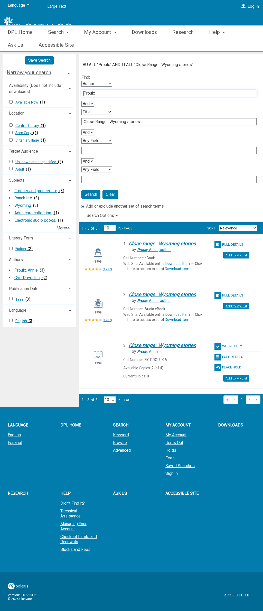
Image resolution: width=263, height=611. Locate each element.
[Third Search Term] (166, 150)
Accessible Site (182, 493)
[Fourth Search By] (96, 169)
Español (15, 442)
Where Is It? (228, 346)
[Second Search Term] (166, 122)
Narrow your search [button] (29, 72)
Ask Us (120, 493)
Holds (170, 450)
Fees (170, 458)
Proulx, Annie (26, 270)
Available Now (27, 102)
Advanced (122, 450)
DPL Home (20, 45)
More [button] (219, 45)
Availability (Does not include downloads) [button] (35, 88)
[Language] (18, 5)
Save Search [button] (39, 60)
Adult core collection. (33, 212)
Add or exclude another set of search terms (122, 206)
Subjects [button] (17, 180)
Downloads (144, 45)
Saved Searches (180, 465)
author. (154, 250)
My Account (175, 434)
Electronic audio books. (35, 220)
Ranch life (23, 198)
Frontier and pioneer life (35, 190)
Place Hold (227, 367)
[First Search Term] (166, 93)
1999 (19, 299)
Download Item (177, 264)
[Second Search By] (96, 112)
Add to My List (236, 255)
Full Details (228, 244)
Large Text (56, 6)
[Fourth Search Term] (166, 179)
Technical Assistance (70, 513)
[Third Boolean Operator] (87, 161)
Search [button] (58, 45)
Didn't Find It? (72, 503)
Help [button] (65, 493)
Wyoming (22, 205)
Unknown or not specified (36, 162)
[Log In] (243, 6)
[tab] (39, 72)
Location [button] (16, 113)
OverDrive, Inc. (27, 277)
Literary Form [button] (21, 238)
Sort (211, 228)
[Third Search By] (96, 141)
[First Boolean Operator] (87, 104)
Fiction (21, 249)
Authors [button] (16, 259)
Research (183, 45)
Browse (120, 442)
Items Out (174, 442)
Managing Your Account (73, 526)
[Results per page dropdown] (110, 228)
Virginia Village (27, 140)
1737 (107, 269)
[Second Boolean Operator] (87, 132)
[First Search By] (96, 84)
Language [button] (17, 310)
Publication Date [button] (24, 288)
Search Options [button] (102, 215)
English (21, 321)
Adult (20, 169)
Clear (110, 194)
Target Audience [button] (23, 151)
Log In (253, 6)
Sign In (171, 473)
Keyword (121, 434)
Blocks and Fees (75, 549)
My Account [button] (100, 45)
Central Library (27, 126)
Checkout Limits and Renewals (78, 539)
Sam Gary (23, 133)
